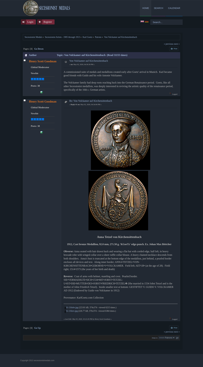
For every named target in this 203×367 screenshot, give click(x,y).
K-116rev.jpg (71, 311)
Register (47, 22)
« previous (168, 44)
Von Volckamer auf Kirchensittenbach (88, 60)
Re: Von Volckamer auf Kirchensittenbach (90, 100)
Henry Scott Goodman (42, 61)
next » (177, 44)
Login (30, 22)
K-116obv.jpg (71, 307)
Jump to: (155, 338)
